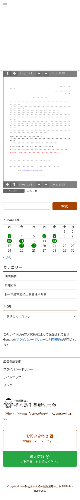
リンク (7, 385)
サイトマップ (12, 377)
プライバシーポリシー (31, 339)
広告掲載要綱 (12, 361)
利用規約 (55, 339)
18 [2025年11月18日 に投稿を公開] (21, 245)
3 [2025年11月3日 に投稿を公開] (9, 236)
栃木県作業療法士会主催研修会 (26, 294)
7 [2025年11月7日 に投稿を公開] (54, 236)
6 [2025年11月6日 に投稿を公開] (44, 236)
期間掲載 (11, 276)
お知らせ (32, 190)
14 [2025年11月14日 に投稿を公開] (54, 241)
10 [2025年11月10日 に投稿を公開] (9, 241)
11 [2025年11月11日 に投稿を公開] (21, 241)
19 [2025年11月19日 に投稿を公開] (34, 245)
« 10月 (7, 257)
